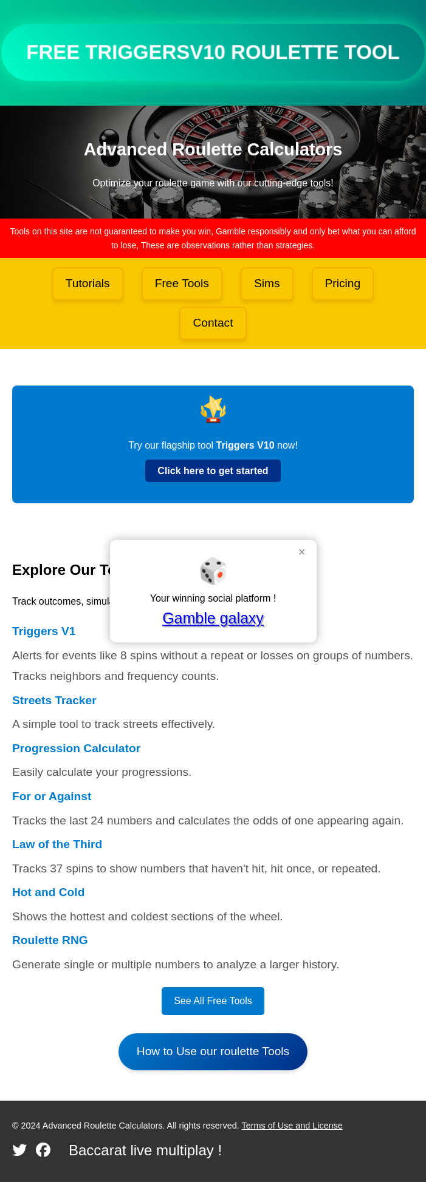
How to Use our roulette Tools (213, 1051)
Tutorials (88, 283)
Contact (213, 322)
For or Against (51, 796)
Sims (267, 283)
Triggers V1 (44, 631)
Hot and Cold (48, 892)
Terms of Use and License (292, 1125)
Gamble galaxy (213, 618)
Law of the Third (57, 844)
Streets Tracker (54, 700)
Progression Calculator (76, 748)
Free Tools (182, 283)
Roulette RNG (50, 940)
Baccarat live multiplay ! (145, 1150)
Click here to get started (212, 471)
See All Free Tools (213, 1001)
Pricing (343, 283)
